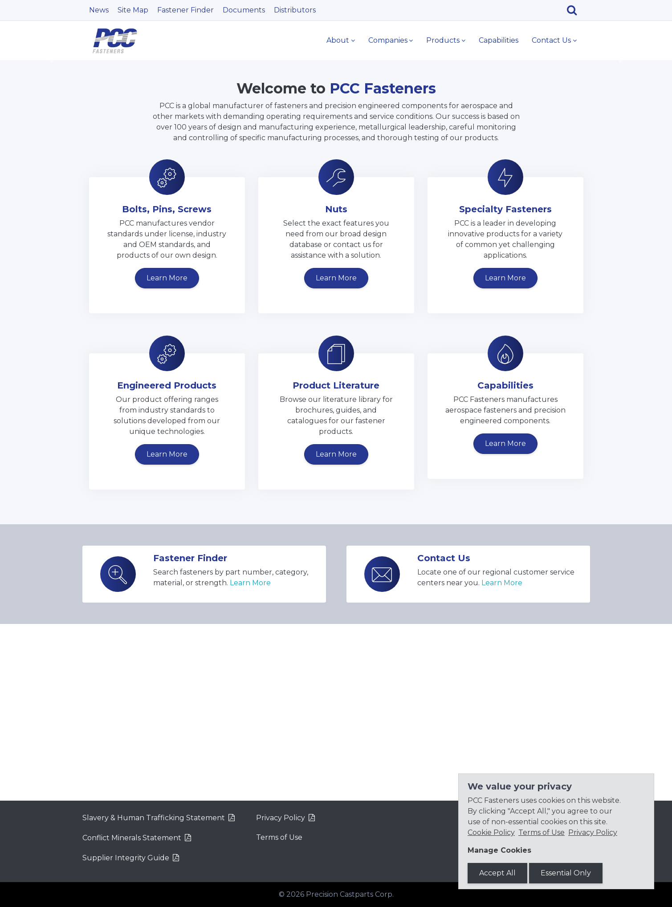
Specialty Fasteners (505, 386)
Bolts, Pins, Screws (167, 386)
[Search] (575, 10)
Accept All (497, 873)
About (337, 40)
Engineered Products (166, 562)
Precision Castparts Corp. (350, 894)
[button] (50, 147)
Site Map (133, 10)
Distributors (295, 10)
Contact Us (551, 40)
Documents (244, 10)
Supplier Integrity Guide (125, 858)
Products (443, 40)
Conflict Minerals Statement (131, 838)
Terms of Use (279, 837)
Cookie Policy (491, 832)
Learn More (177, 166)
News (99, 10)
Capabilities (498, 40)
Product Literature (336, 562)
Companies (387, 40)
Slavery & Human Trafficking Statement (153, 818)
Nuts (336, 386)
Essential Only (566, 873)
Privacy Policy (280, 818)
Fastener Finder (185, 10)
